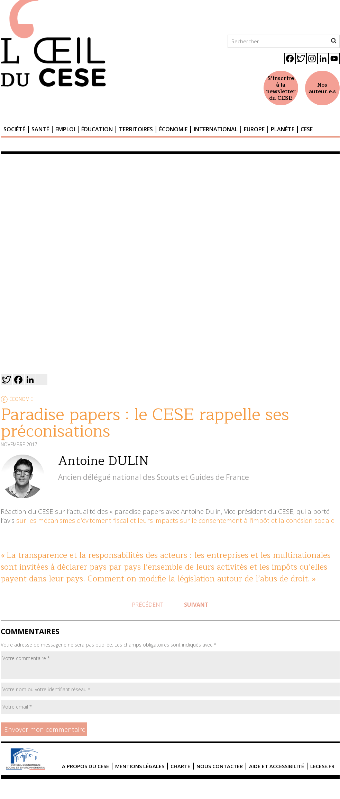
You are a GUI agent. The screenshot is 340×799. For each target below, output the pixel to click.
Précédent (147, 604)
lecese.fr (322, 766)
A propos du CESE (85, 766)
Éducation (97, 129)
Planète (282, 129)
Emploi (65, 129)
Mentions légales (139, 766)
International (216, 129)
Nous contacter (219, 766)
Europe (254, 129)
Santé (40, 129)
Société (14, 129)
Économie (173, 129)
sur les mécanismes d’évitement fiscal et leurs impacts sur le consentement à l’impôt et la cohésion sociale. (176, 520)
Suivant (196, 604)
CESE (307, 129)
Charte (180, 766)
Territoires (136, 129)
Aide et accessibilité (276, 766)
